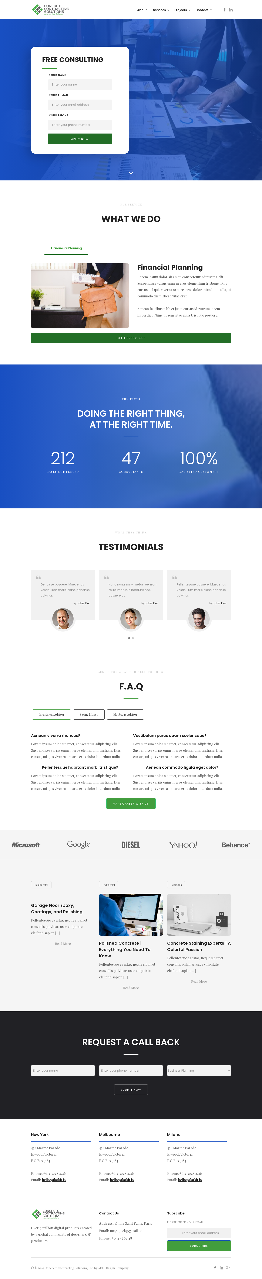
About (142, 10)
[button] (161, 9)
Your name (58, 75)
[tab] (66, 248)
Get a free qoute (131, 338)
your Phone (58, 115)
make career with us (131, 803)
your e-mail (59, 95)
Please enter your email (185, 1222)
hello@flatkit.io (54, 1180)
